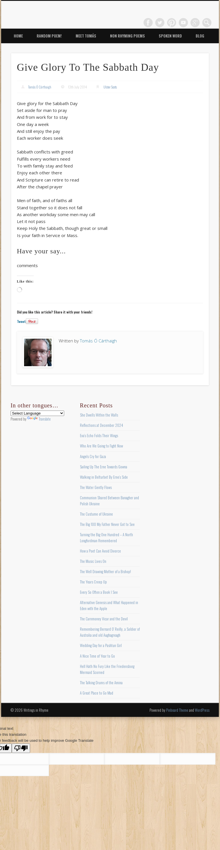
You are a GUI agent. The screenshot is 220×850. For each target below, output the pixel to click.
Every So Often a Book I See (99, 592)
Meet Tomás (86, 36)
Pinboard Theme (177, 710)
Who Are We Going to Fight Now (101, 446)
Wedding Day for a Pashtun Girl (101, 645)
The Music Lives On (93, 561)
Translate (39, 419)
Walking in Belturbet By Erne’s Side (104, 477)
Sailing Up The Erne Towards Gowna (103, 467)
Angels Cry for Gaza (93, 456)
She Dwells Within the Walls (99, 415)
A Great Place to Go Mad (96, 693)
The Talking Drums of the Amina (101, 682)
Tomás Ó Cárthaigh (39, 86)
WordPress (202, 710)
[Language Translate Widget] (37, 413)
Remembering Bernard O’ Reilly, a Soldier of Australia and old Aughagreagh (110, 632)
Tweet (21, 321)
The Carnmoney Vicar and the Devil (104, 619)
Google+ (195, 22)
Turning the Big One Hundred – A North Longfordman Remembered (106, 537)
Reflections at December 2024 (101, 425)
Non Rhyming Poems (127, 36)
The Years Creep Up (93, 582)
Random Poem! (49, 36)
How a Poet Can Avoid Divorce (100, 551)
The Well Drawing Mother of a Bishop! (105, 571)
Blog (200, 36)
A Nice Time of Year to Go (97, 656)
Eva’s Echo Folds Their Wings (99, 435)
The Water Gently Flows (96, 487)
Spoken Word (170, 36)
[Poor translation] (21, 748)
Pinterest (171, 22)
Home (18, 36)
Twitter (159, 22)
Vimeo (183, 22)
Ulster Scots (110, 86)
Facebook (148, 22)
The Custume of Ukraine (96, 514)
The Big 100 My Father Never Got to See (107, 524)
